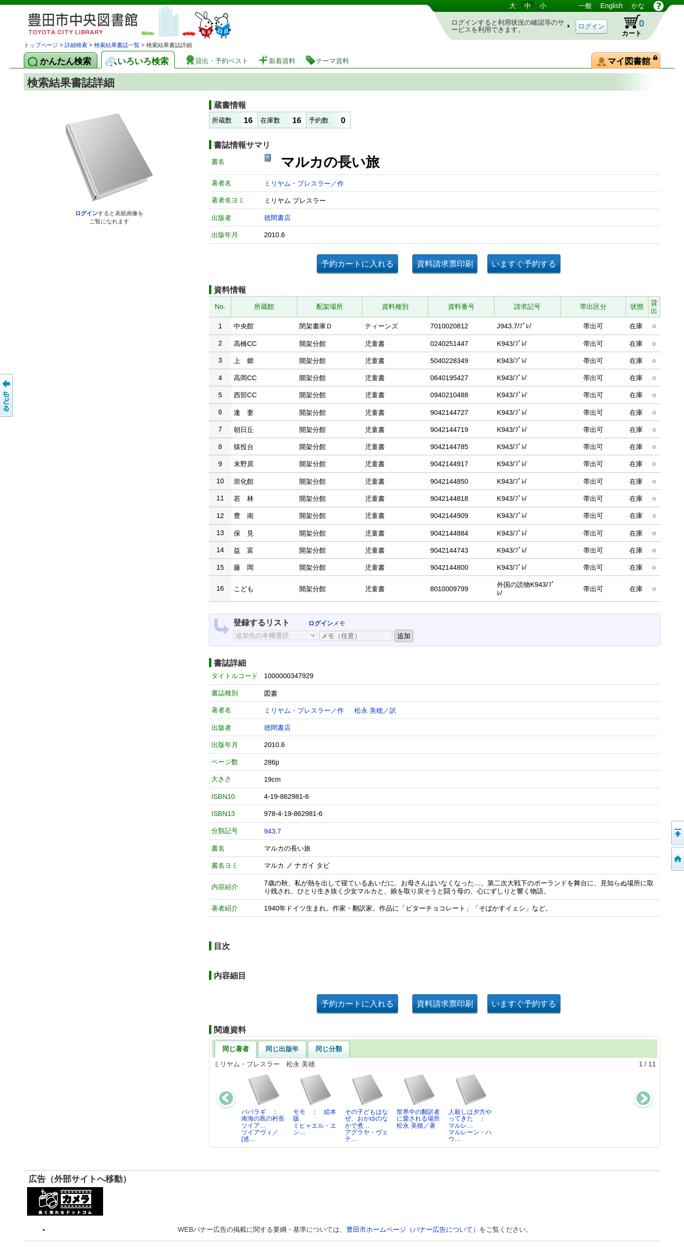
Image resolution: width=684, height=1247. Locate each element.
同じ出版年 (282, 1049)
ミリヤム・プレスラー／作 (304, 183)
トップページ (41, 45)
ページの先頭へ (677, 832)
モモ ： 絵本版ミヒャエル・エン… (314, 1104)
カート (628, 25)
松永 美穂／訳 (375, 710)
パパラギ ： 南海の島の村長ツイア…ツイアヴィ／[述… (263, 1107)
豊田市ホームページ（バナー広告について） (412, 1229)
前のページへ (7, 395)
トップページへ (677, 859)
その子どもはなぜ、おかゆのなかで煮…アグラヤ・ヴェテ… (366, 1107)
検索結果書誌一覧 (117, 45)
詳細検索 (76, 45)
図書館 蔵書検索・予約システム (124, 20)
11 (652, 1064)
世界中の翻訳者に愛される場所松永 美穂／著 (418, 1101)
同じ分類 (328, 1049)
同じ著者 (235, 1049)
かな (638, 6)
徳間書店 (277, 217)
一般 (585, 6)
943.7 (272, 831)
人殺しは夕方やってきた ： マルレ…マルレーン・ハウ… (470, 1107)
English (611, 6)
